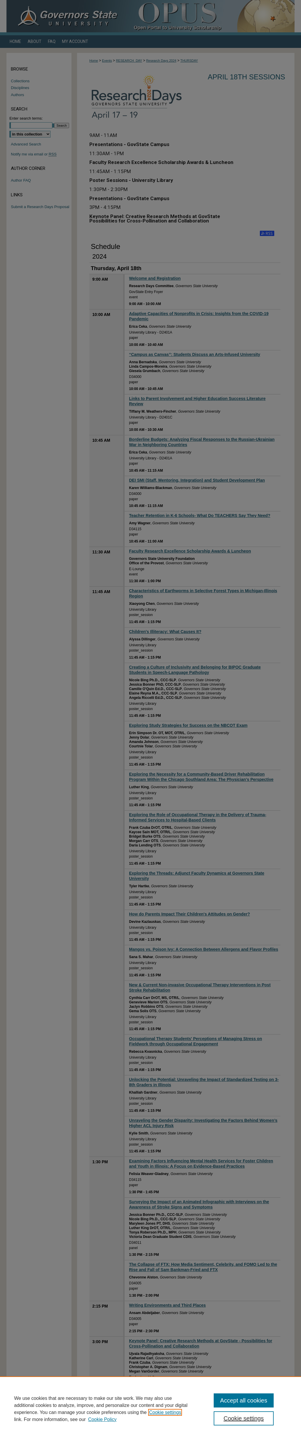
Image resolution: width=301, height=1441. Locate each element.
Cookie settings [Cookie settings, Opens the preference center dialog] (243, 1418)
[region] (150, 1408)
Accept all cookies (243, 1400)
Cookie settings (165, 1412)
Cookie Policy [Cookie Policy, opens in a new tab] (102, 1419)
